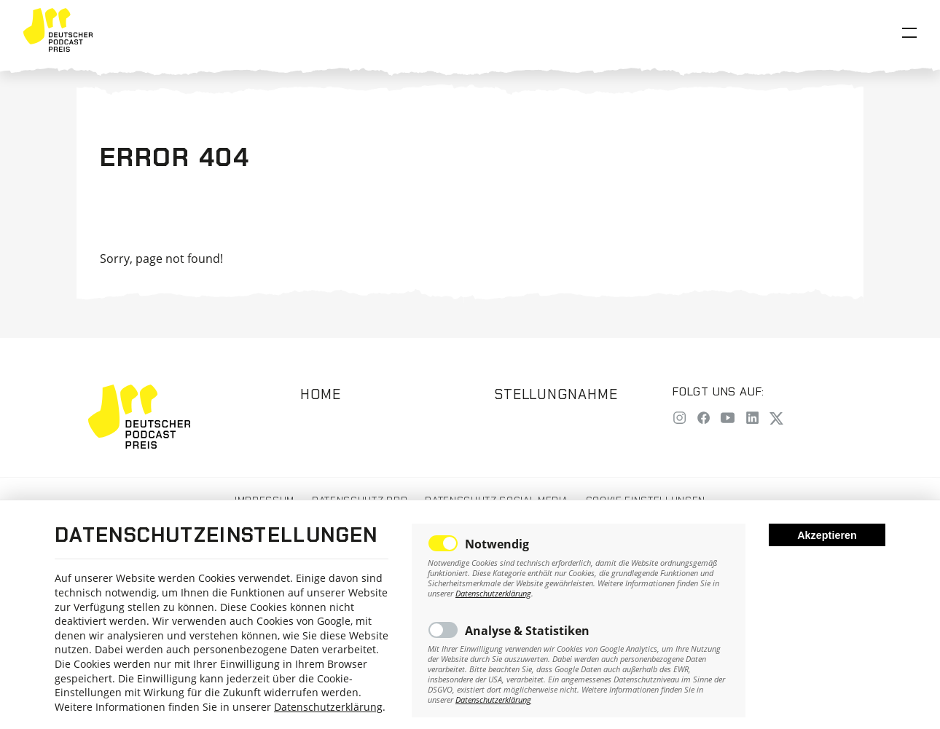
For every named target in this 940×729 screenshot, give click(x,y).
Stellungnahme (556, 394)
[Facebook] (703, 419)
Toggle (443, 543)
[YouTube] (728, 419)
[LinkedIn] (752, 419)
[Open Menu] (909, 33)
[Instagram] (679, 419)
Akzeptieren (827, 535)
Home (320, 394)
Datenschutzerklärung (328, 707)
